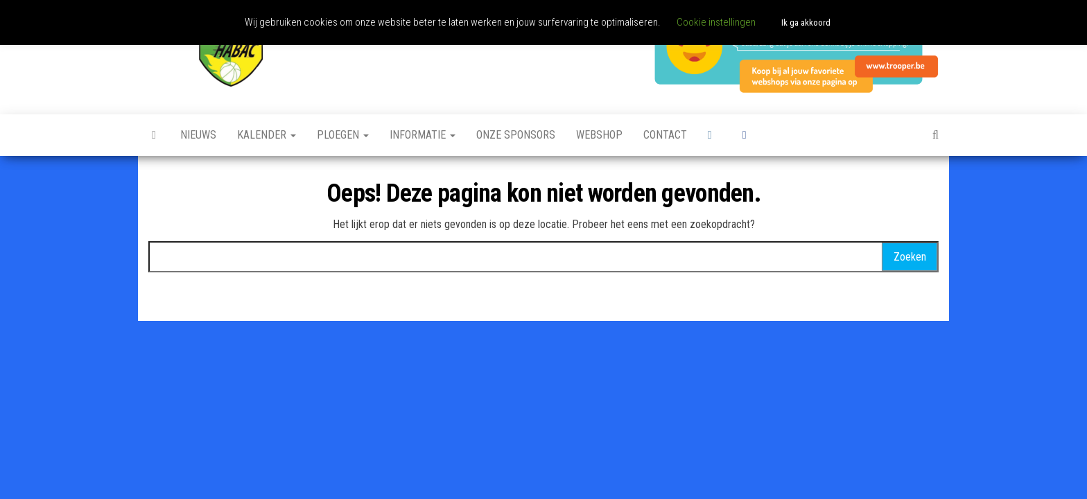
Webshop (599, 134)
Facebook (749, 135)
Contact (665, 134)
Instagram (714, 135)
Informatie (422, 134)
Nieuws (198, 134)
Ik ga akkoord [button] (806, 22)
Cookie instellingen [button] (716, 22)
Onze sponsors (515, 134)
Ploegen (343, 134)
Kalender (266, 134)
